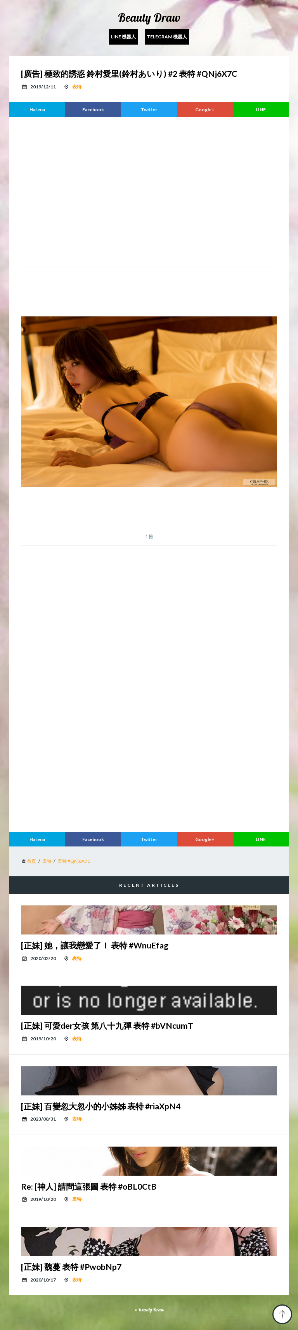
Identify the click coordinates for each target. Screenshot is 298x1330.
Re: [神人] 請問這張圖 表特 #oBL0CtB (88, 1186)
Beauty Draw (149, 17)
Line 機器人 (123, 37)
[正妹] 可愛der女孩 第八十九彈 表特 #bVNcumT (107, 1025)
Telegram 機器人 (167, 37)
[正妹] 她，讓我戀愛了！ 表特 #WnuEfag (94, 945)
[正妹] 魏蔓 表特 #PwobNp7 (71, 1266)
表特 (76, 87)
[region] (149, 190)
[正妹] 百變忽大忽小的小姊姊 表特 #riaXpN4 (100, 1106)
